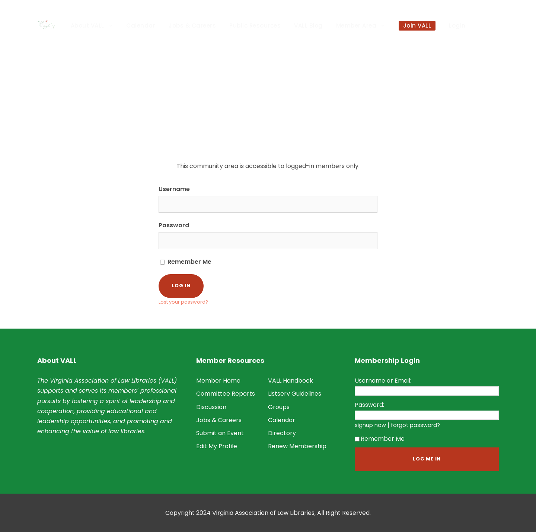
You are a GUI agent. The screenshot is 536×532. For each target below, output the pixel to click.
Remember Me (185, 261)
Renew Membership (297, 446)
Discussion (211, 407)
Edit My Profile (216, 446)
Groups (279, 407)
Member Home (218, 380)
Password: (369, 404)
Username (174, 189)
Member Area (356, 25)
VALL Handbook (290, 380)
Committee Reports (225, 393)
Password (174, 225)
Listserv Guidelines (294, 393)
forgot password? (415, 425)
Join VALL (417, 25)
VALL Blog (308, 25)
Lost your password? (183, 302)
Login (457, 25)
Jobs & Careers (192, 25)
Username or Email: (383, 380)
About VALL (87, 25)
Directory (282, 433)
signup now (370, 425)
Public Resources (255, 25)
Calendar (140, 25)
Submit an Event (220, 433)
